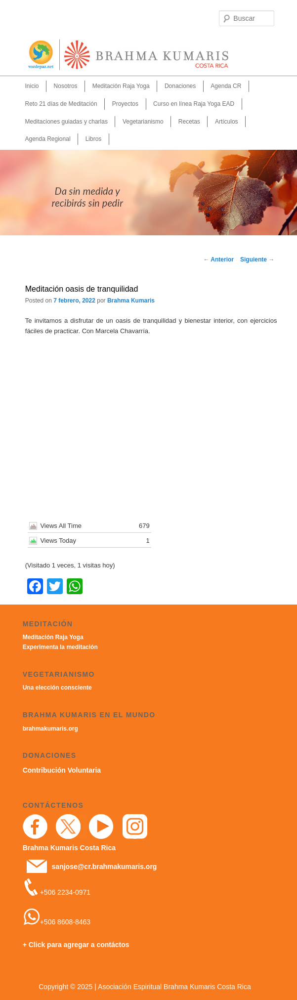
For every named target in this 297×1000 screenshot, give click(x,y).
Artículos (226, 121)
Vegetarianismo (143, 121)
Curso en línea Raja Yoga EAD (193, 103)
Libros (93, 138)
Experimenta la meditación (60, 647)
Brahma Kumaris (131, 300)
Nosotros (66, 86)
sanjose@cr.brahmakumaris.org (104, 866)
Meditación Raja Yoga (121, 86)
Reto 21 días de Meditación (61, 103)
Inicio (32, 86)
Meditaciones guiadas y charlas (66, 121)
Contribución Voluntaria (62, 770)
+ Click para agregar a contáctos (76, 945)
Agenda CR (226, 86)
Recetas (189, 121)
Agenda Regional (47, 138)
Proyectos (125, 103)
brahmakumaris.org (50, 728)
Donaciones (180, 86)
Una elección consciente (57, 687)
